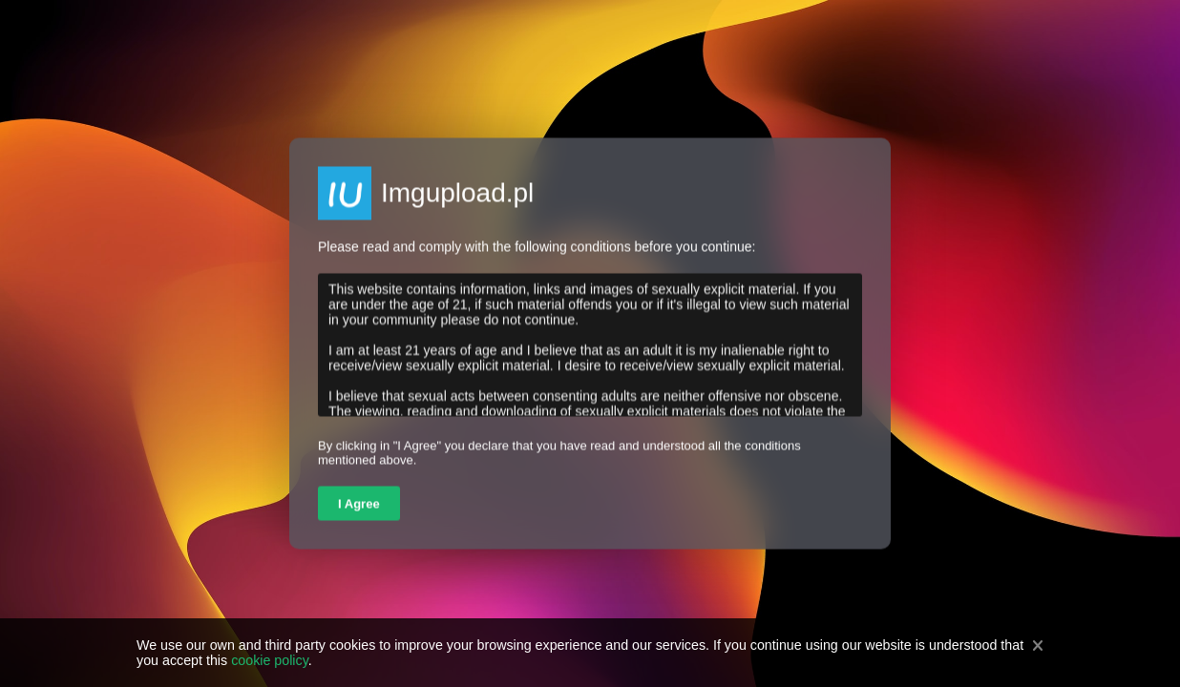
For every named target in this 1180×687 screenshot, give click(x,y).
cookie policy (269, 660)
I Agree (359, 504)
